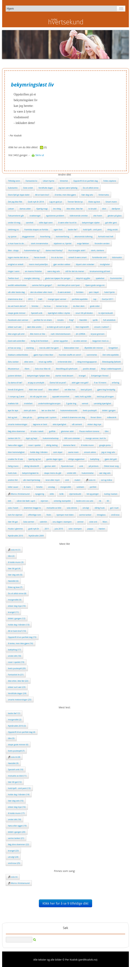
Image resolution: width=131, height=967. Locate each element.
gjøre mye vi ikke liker (43, 354)
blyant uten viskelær (85, 264)
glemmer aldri (67, 431)
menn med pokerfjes (38, 264)
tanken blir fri (14, 438)
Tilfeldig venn (14, 180)
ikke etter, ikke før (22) (18, 680)
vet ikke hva (69, 389)
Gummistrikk (116, 278)
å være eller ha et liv (67, 222)
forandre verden (102, 243)
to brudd (92, 208)
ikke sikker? (53, 389)
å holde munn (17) (16, 813)
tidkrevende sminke (79, 215)
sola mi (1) (14, 549)
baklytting (94, 459)
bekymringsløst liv (30, 473)
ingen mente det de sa (18, 257)
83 (108, 500)
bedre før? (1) (14, 713)
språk (95, 320)
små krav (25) (14, 863)
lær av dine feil (48, 410)
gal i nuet (114, 507)
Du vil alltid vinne (90, 187)
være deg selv (53, 271)
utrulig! (86, 507)
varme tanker (85, 514)
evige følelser (83, 243)
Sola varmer (28, 521)
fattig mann (13, 466)
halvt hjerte (109, 292)
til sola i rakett (37, 431)
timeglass (101, 514)
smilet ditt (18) (14, 655)
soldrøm (80, 487)
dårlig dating (52, 445)
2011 (47, 528)
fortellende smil (99, 257)
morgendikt (65, 487)
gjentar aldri (50, 466)
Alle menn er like (37, 334)
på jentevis (94, 466)
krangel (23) (13, 850)
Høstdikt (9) (13, 763)
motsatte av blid (54, 507)
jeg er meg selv (108, 452)
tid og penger (93, 494)
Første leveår (40, 257)
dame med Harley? (54, 250)
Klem (27, 368)
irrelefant (28, 403)
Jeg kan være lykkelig (68, 187)
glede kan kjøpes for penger (57, 278)
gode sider (95, 306)
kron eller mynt (52, 480)
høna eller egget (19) (17, 825)
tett (9, 500)
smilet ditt (71, 473)
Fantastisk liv (31, 180)
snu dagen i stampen (62, 521)
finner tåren (96, 417)
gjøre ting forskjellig (106, 389)
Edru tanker (13, 361)
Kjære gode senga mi (94, 285)
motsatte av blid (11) (17, 775)
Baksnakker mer (71, 347)
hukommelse (88, 473)
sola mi (90, 480)
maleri (77, 480)
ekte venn (28, 361)
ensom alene (90, 452)
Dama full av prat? (58, 382)
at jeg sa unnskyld (36, 382)
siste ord (93, 521)
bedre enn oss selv (84, 500)
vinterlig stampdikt (62, 500)
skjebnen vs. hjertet (63, 243)
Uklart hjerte (48, 180)
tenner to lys (61, 306)
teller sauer (13, 487)
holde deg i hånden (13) (18, 624)
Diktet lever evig (111, 466)
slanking (30, 347)
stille (52, 494)
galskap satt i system (47, 417)
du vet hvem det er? (17, 306)
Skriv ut (38, 155)
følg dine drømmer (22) (18, 844)
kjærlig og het (35, 459)
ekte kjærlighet (59, 424)
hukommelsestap (51, 438)
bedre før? (72, 229)
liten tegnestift (82, 327)
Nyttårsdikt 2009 (36, 535)
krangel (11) (13, 612)
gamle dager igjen (55, 459)
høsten (102, 528)
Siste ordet (28, 187)
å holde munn (87, 445)
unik (81, 466)
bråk (61, 494)
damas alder (25, 208)
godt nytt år (33, 528)
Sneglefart (113, 347)
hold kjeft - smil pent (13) (19, 788)
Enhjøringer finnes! (99, 375)
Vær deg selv (87, 194)
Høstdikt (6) (13, 581)
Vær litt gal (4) (14, 568)
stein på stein (30, 410)
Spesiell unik (36, 313)
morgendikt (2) (14, 719)
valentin (43, 521)
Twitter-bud (13, 278)
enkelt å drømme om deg (73, 417)
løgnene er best (40, 424)
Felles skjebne (109, 180)
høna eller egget (15, 445)
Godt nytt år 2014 (36, 201)
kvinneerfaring (62, 236)
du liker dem (78, 306)
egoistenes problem (55, 215)
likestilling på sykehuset (66, 368)
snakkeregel (34, 215)
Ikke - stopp (13, 250)
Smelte (39, 487)
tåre (107, 431)
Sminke (35, 306)
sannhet (29, 222)
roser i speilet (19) (16, 662)
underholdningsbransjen (49, 403)
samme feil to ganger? (42, 285)
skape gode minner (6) (18, 744)
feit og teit (12, 417)
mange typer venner (57, 299)
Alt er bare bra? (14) (17, 631)
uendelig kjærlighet (102, 403)
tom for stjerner (15, 514)
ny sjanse (12, 236)
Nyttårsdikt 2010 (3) (17, 725)
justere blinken (14, 375)
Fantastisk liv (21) (15, 674)
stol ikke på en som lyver (69, 285)
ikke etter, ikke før (75, 208)
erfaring (115, 382)
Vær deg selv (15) (15, 800)
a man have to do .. (16, 243)
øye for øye (13, 410)
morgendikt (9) (14, 599)
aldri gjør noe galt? (80, 382)
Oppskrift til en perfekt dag (85, 180)
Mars (105, 521)
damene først (69, 445)
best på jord (86, 389)
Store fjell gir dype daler (19, 194)
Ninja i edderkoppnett (111, 368)
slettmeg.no (13, 229)
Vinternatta (104, 194)
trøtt (40, 299)
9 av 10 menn (100, 382)
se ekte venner (80, 340)
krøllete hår (13, 403)
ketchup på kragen (105, 396)
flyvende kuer (67, 466)
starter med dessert (64, 375)
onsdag (51, 487)
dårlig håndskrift (31, 466)
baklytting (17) (14, 649)
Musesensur (13, 368)
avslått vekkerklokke (17, 285)
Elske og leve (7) (15, 587)
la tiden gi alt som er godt (58, 327)
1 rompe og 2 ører (16, 396)
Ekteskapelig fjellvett (111, 361)
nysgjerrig (39, 494)
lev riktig (57, 208)
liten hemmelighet (16, 452)
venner (80, 521)
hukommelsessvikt (68, 410)
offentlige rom (34, 514)
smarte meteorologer (17, 424)
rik (100, 500)
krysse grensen (98, 334)
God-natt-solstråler (16, 340)
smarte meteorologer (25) (19, 699)
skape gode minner (16, 313)
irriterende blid (64, 361)
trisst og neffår (45, 361)
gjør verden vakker (61, 264)
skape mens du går (52, 473)
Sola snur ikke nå (42, 368)
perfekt (93, 487)
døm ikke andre (34, 327)
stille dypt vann (46, 222)
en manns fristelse (33, 271)
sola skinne (72, 507)
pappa (90, 528)
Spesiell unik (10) (15, 769)
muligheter (105, 264)
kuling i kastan (110, 494)
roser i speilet (34, 445)
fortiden (79, 292)
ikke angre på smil (16, 334)
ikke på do (27, 417)
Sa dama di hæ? (15, 382)
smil (67, 480)
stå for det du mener (74, 271)
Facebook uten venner (18, 320)
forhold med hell (105, 236)
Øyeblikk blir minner (93, 347)
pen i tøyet (94, 292)
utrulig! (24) (13, 857)
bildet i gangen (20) (16, 832)
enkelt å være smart (78, 257)
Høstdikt (83, 320)
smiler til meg (14, 222)
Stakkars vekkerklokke (18, 354)
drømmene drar (15, 299)
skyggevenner (28, 236)
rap (94, 299)
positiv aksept (89, 368)
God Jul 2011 (107, 299)
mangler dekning (31, 278)
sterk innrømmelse (39, 243)
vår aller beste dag (16, 292)
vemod (85, 403)
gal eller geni (111, 222)
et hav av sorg (14, 347)
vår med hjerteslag (31, 480)
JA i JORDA (80, 334)
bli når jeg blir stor (38, 396)
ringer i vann (13, 271)
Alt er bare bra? (42, 194)
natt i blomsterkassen (60, 334)
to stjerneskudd (106, 313)
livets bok (12, 473)
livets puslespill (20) (17, 668)
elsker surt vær (14, 327)
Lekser (11, 208)
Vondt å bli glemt (15, 389)
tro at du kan (57, 257)
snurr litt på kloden (84, 313)
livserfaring (45, 236)
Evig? (71, 320)
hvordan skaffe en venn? (70, 354)
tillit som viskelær (72, 438)
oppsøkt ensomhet (60, 396)
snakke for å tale (15, 459)
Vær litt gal (13, 521)
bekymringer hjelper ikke (38, 375)
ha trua (47, 306)
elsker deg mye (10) (17, 606)
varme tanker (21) (16, 838)
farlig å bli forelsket (39, 340)
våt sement (77, 424)
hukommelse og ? (32, 250)
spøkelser (100, 278)
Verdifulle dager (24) (17, 693)
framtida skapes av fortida (36, 229)
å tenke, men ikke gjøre (65, 194)
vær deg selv (105, 473)
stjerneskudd (75, 494)
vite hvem (97, 215)
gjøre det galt (111, 459)
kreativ (61, 320)
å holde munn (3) (15, 562)
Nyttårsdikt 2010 (15, 535)
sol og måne (106, 480)
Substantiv (13, 187)
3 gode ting (71, 403)
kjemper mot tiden (65, 514)
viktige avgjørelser (76, 459)
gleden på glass (115, 215)
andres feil (13, 480)
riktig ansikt (112, 229)
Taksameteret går (16, 215)
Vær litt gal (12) (14, 782)
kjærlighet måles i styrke (59, 313)
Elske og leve (94, 201)
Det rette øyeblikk (111, 354)
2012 (30, 299)
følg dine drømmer (16, 431)
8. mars (27, 487)
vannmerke (92, 354)
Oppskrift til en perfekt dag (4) (21, 732)
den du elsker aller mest (41, 292)
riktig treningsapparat (87, 361)
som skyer (57, 452)
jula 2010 (59, 528)
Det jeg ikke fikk (15, 201)
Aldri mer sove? (36, 389)
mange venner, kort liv (96, 438)
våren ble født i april (26, 500)
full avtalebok (109, 320)
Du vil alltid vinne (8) (17, 593)
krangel (82, 375)
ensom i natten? (101, 327)
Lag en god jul (55, 201)
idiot (104, 208)
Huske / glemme (15, 528)
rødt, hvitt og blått (83, 396)
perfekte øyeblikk (80, 299)
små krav (115, 514)
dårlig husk (100, 507)
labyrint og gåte (83, 278)
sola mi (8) (14, 757)
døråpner (116, 208)
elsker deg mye (94, 424)
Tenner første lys (75, 201)
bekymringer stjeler (91, 222)
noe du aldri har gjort (48, 347)
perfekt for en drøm (43, 320)
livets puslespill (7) (16, 750)
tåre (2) (11, 556)
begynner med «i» (100, 340)
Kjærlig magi (42, 208)
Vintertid (64, 180)
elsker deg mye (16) (17, 807)
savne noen (73, 452)
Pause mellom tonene (89, 431)
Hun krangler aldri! (76, 250)
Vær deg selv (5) (15, 574)
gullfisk (52, 431)
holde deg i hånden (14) (18, 794)
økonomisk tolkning (83, 236)
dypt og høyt (31, 438)
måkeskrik (111, 417)
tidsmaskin (117, 257)
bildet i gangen (109, 410)
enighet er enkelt (15, 264)
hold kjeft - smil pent (92, 229)
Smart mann (111, 201)
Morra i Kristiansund (18, 494)
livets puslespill (90, 410)
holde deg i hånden (39, 452)
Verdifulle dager (46, 187)
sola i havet (13, 507)
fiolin (49, 514)
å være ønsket (64, 292)
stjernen (44, 500)
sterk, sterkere (97, 250)
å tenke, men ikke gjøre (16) (20, 643)
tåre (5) (11, 738)
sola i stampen (75, 528)
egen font (58, 229)
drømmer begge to (32, 507)
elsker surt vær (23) (16, 687)
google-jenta (104, 445)
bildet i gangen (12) (16, 618)
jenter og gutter (61, 340)
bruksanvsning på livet (100, 271)
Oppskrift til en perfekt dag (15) (22, 637)
